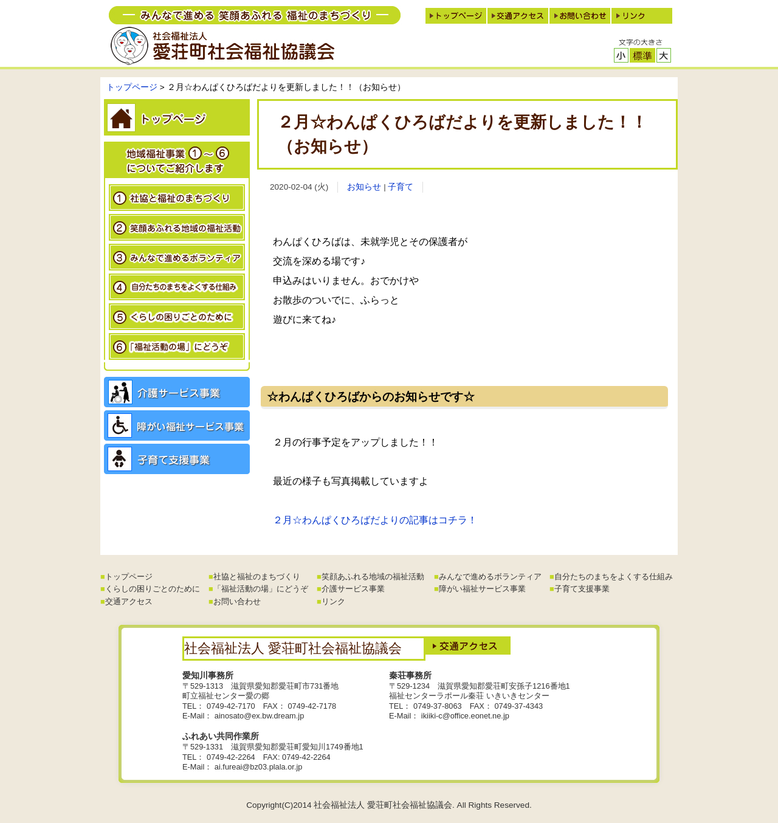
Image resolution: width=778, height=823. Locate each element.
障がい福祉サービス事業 (482, 588)
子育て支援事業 (582, 588)
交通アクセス (129, 601)
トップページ (131, 87)
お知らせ (364, 186)
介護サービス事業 (353, 588)
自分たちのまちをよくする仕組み (613, 576)
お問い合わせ (237, 601)
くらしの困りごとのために (152, 588)
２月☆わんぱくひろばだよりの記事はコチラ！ (375, 520)
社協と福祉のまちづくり (256, 576)
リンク (333, 601)
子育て (400, 186)
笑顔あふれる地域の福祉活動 (373, 576)
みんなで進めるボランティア (490, 576)
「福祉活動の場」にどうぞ (260, 588)
